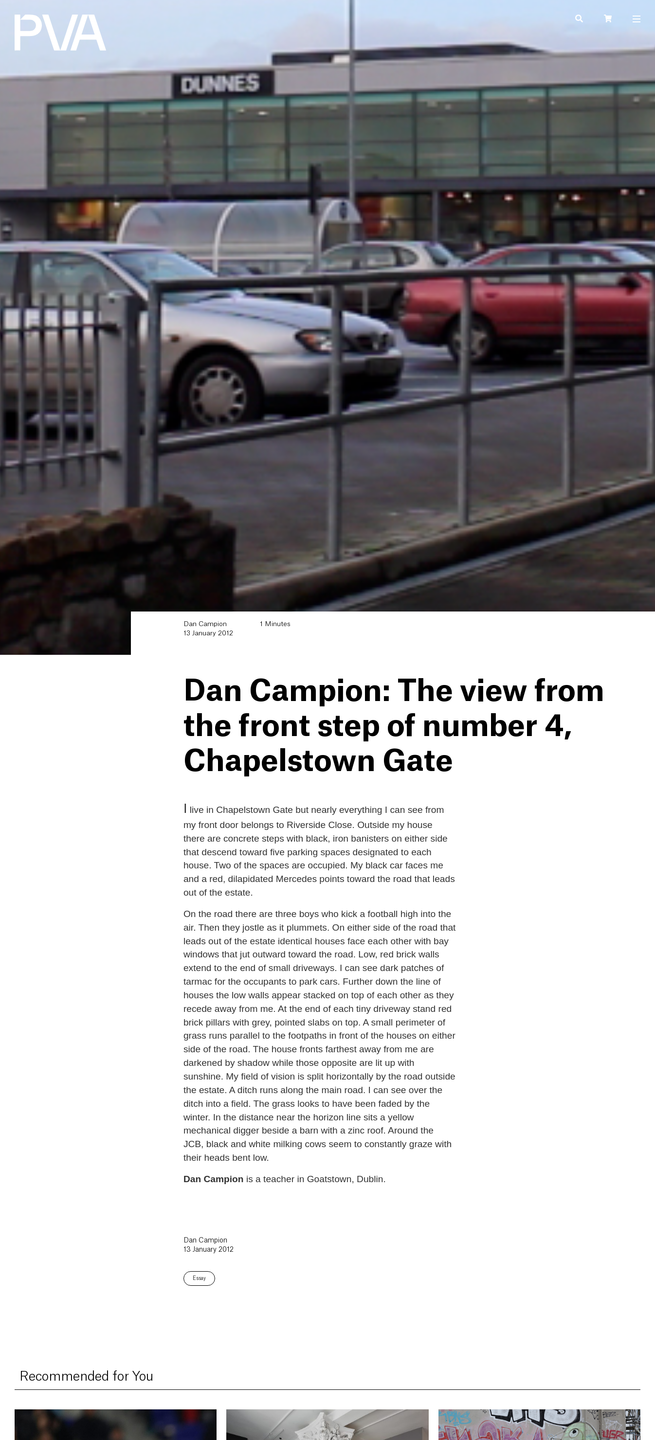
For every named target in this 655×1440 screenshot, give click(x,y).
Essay (199, 1278)
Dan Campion (205, 624)
